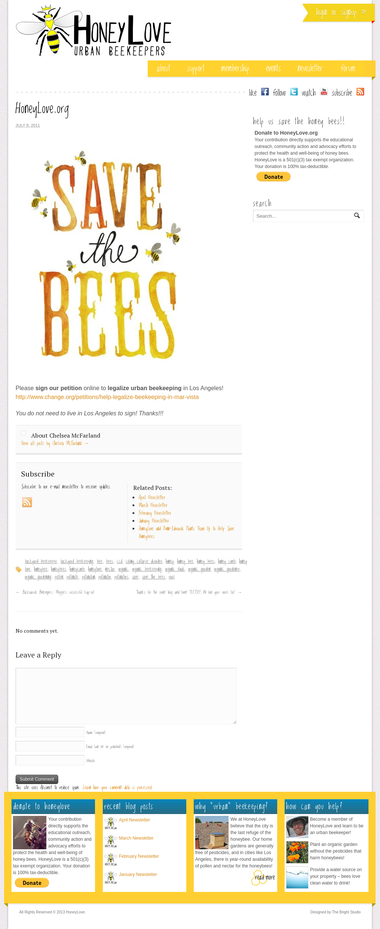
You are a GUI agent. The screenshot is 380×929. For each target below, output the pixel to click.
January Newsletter (138, 874)
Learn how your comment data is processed (117, 787)
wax (172, 577)
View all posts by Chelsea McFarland (55, 443)
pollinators (121, 577)
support (195, 68)
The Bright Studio (346, 912)
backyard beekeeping (76, 561)
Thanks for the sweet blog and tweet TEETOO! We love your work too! (189, 592)
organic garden (199, 569)
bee (99, 561)
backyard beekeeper (41, 561)
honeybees (58, 569)
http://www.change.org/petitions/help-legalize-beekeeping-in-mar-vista (107, 397)
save (135, 577)
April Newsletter (134, 820)
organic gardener (227, 569)
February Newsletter (139, 856)
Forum (348, 68)
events (273, 68)
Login (321, 12)
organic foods (174, 569)
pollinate (72, 577)
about (163, 68)
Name (95, 732)
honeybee (41, 569)
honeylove (95, 569)
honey (170, 561)
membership (235, 68)
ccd (119, 561)
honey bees (205, 561)
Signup (349, 12)
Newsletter (310, 68)
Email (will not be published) (110, 746)
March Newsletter (136, 838)
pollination (88, 577)
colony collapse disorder (144, 561)
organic (123, 569)
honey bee (185, 561)
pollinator (105, 577)
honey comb (227, 561)
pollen (59, 577)
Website (90, 760)
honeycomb (77, 569)
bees (109, 561)
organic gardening (38, 577)
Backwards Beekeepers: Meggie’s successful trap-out (55, 592)
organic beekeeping (146, 569)
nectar (110, 569)
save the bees (153, 577)
